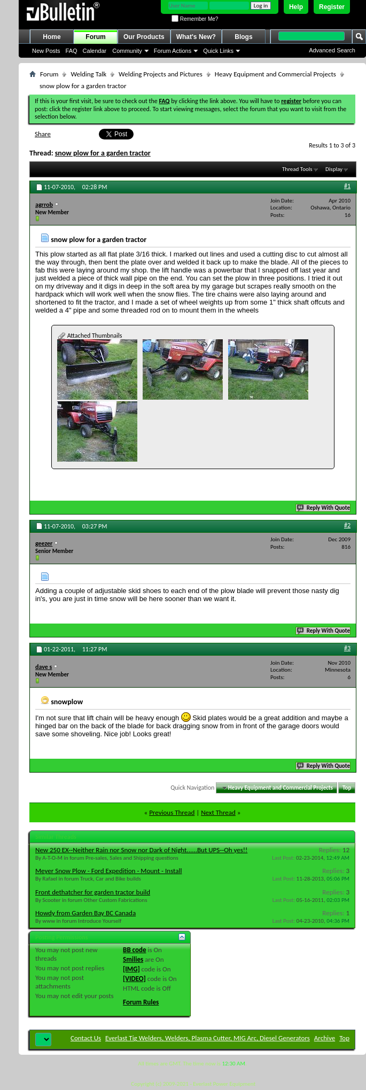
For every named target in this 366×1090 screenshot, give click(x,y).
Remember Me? (195, 19)
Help (296, 7)
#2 (347, 525)
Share (43, 134)
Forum (95, 37)
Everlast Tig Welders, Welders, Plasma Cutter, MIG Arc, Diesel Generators (207, 1038)
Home (51, 37)
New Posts (46, 51)
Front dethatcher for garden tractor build (92, 892)
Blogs (243, 37)
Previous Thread (171, 812)
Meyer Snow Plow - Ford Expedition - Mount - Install (108, 871)
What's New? (196, 37)
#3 (347, 648)
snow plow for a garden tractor (103, 153)
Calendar (95, 51)
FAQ (71, 51)
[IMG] (131, 969)
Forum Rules (141, 1002)
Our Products (144, 37)
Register (332, 7)
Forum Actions (172, 51)
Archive (324, 1038)
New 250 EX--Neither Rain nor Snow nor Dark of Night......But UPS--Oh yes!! (141, 850)
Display (333, 169)
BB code (134, 950)
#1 (347, 186)
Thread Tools (297, 169)
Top (346, 787)
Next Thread (218, 812)
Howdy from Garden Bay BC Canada (85, 913)
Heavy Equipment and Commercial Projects (275, 74)
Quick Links (218, 51)
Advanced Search (332, 50)
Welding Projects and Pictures (161, 74)
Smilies (133, 959)
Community (127, 51)
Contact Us (86, 1038)
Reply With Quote (324, 507)
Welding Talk (88, 74)
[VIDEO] (134, 979)
